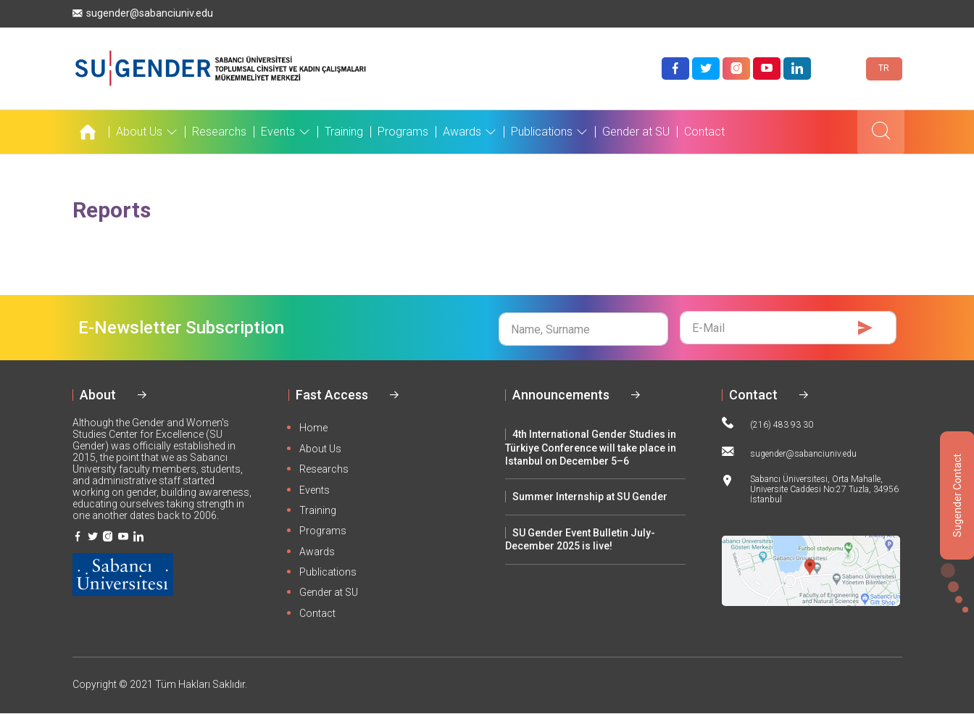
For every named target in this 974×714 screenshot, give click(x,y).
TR (883, 68)
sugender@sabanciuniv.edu (142, 13)
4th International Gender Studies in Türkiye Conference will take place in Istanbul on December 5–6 (590, 447)
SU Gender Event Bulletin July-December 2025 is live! (580, 539)
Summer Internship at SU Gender (589, 496)
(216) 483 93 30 (767, 423)
